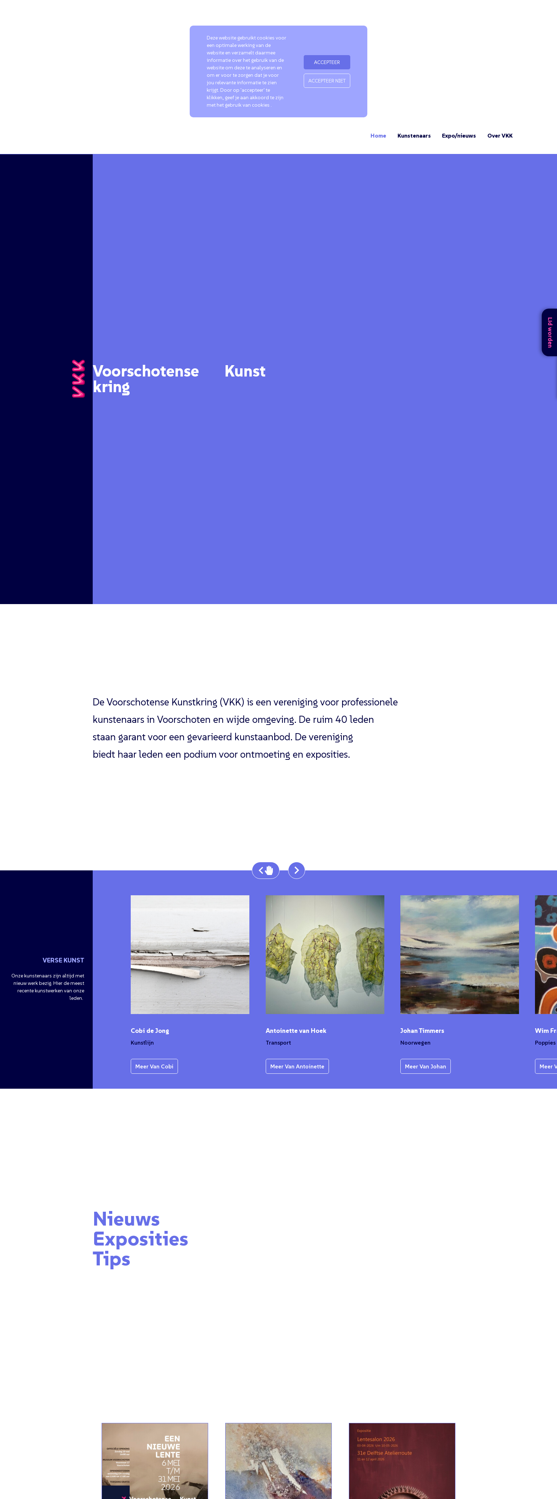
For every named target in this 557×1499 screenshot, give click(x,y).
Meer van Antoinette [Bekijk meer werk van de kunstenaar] (297, 1066)
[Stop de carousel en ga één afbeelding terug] (266, 870)
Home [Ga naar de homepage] (378, 135)
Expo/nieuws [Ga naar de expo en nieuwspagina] (459, 135)
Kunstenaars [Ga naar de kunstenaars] (414, 135)
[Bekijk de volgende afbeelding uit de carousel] (296, 870)
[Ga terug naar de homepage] (78, 379)
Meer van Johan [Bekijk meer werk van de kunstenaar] (425, 1066)
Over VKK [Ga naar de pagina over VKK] (500, 135)
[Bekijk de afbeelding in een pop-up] (190, 954)
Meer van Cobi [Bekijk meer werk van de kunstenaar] (154, 1066)
